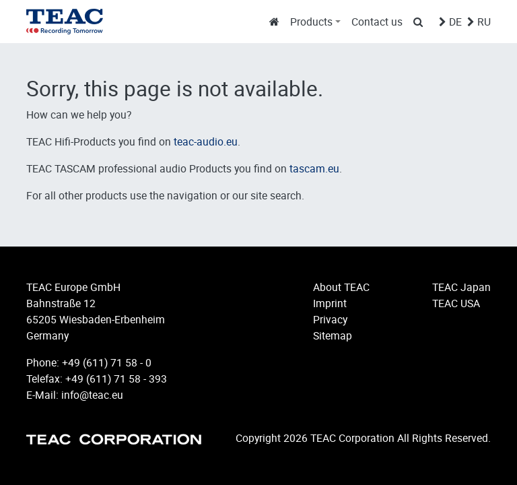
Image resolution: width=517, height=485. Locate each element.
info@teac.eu (92, 394)
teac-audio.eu (206, 141)
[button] (315, 21)
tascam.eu (314, 168)
